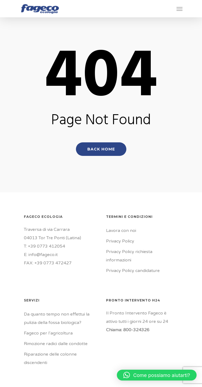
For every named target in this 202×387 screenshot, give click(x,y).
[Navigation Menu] (179, 8)
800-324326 (136, 330)
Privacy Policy (120, 241)
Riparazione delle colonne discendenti (50, 358)
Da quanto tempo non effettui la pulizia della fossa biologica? (56, 318)
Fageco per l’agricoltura (48, 333)
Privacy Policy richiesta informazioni (129, 256)
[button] (157, 375)
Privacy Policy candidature (133, 270)
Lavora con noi (121, 230)
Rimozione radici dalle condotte (56, 343)
